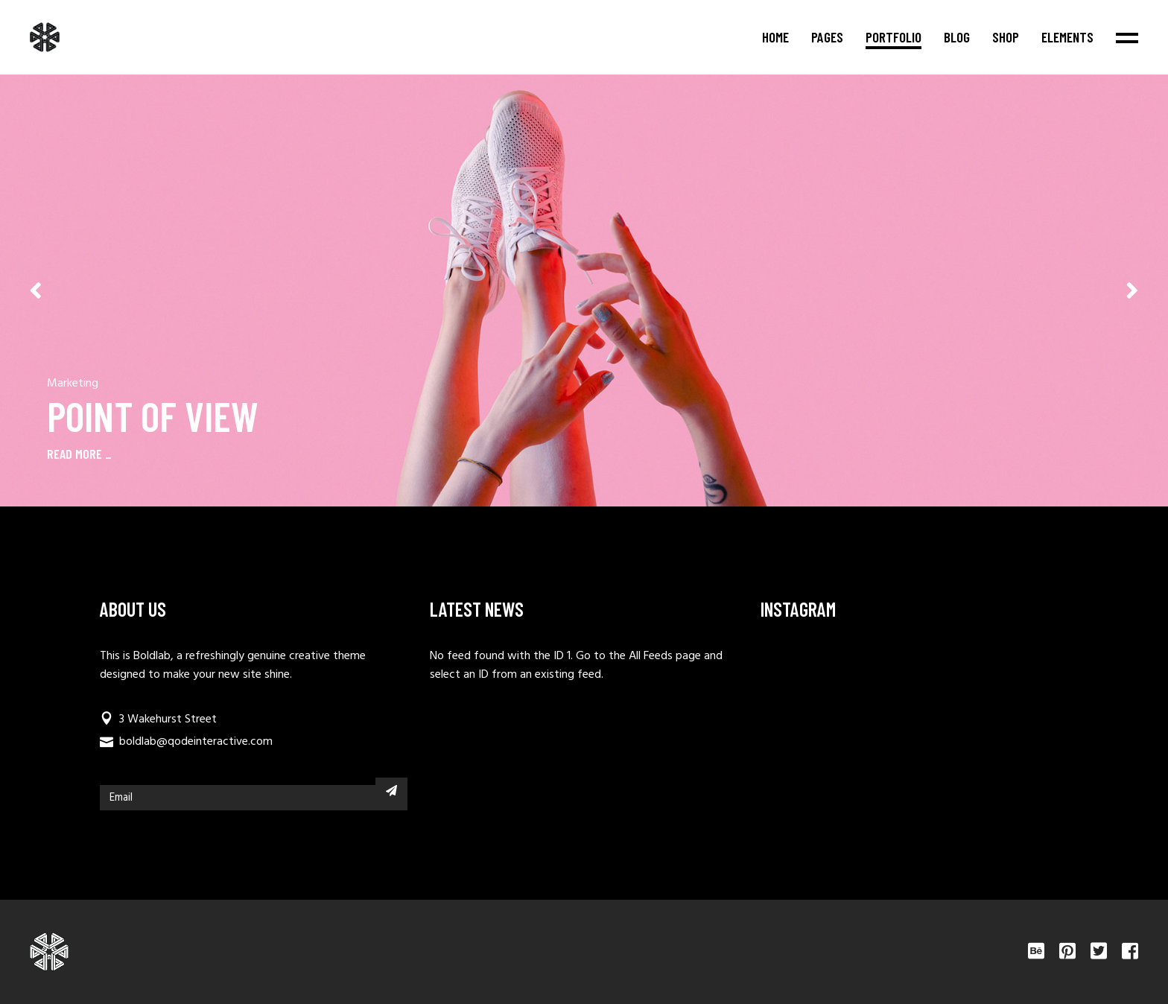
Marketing (72, 383)
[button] (1132, 290)
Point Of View (152, 415)
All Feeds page (665, 656)
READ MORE (74, 453)
